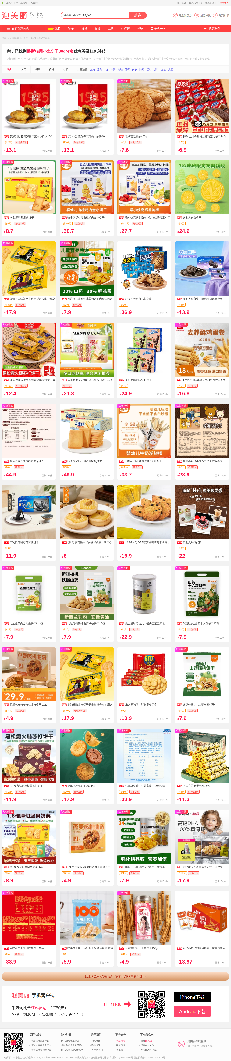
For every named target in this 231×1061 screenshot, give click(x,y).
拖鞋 (120, 69)
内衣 (134, 69)
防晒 (141, 69)
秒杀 (71, 28)
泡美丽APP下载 (149, 1049)
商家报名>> (223, 2)
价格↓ (66, 69)
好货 (84, 28)
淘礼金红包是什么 (70, 1040)
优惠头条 (193, 2)
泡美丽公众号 (147, 1045)
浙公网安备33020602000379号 (149, 1057)
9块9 (140, 28)
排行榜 (125, 28)
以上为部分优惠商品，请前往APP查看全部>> (115, 976)
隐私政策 (96, 1045)
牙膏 (127, 69)
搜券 (137, 15)
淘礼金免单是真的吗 (71, 1045)
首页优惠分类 (20, 28)
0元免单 (9, 2)
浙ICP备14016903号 (122, 1057)
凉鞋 (99, 69)
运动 (149, 69)
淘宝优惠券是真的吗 (41, 1045)
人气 (23, 69)
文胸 (92, 69)
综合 (9, 69)
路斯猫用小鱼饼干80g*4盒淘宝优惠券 (31, 38)
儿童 (170, 69)
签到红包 (127, 58)
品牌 (97, 28)
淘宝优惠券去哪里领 (41, 1049)
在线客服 (209, 2)
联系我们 (120, 1049)
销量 (37, 69)
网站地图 (96, 1040)
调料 (156, 69)
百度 (146, 1040)
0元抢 (57, 28)
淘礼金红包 (21, 2)
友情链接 (120, 1045)
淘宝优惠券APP (201, 15)
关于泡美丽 (97, 1049)
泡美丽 (5, 38)
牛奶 (113, 69)
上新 (111, 28)
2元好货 (35, 2)
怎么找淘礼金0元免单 (72, 1049)
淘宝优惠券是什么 (40, 1040)
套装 (163, 69)
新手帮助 (181, 2)
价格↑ (52, 69)
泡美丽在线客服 (200, 1043)
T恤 (106, 69)
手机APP (160, 28)
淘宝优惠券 (41, 58)
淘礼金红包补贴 (188, 58)
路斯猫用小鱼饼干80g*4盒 (50, 51)
